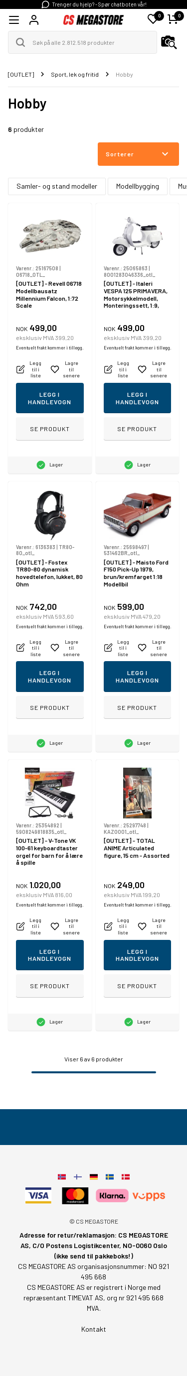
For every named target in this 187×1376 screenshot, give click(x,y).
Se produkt (50, 428)
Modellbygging (137, 186)
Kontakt (93, 1329)
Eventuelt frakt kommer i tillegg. (49, 347)
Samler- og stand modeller (56, 186)
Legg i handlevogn (49, 398)
